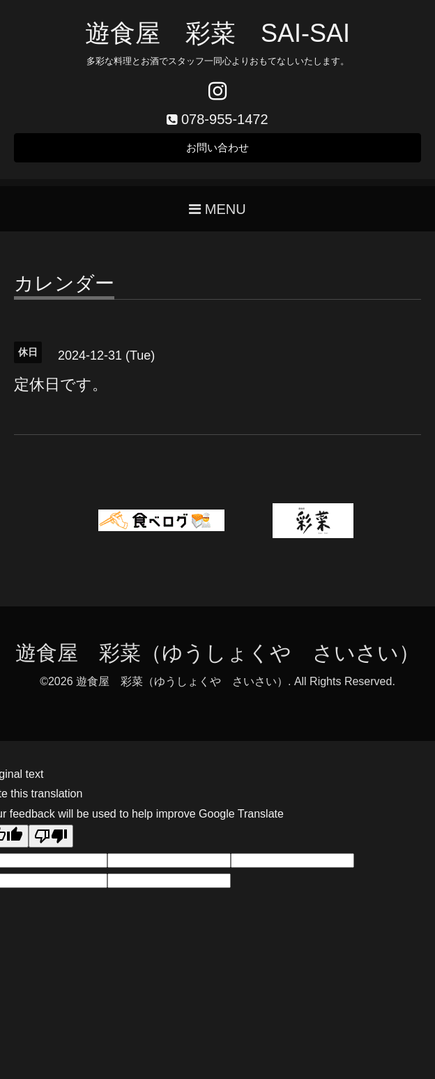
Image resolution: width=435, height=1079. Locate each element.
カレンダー (64, 287)
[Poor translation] (51, 839)
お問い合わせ (217, 149)
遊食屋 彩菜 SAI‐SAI (217, 33)
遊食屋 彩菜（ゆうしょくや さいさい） (217, 656)
